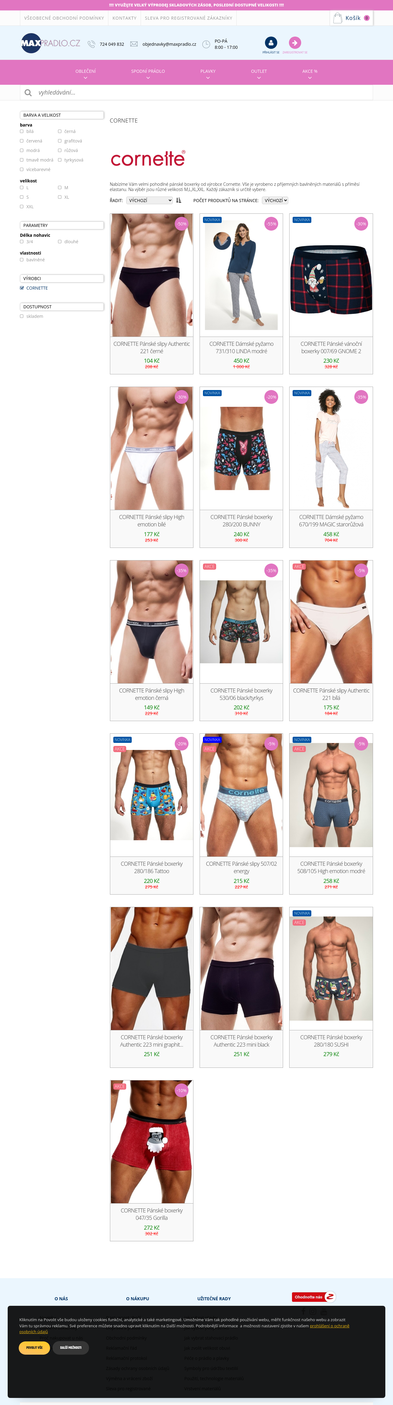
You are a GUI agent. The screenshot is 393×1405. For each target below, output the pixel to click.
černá (70, 131)
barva (26, 125)
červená (34, 141)
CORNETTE (37, 288)
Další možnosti (71, 1347)
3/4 (29, 241)
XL (66, 197)
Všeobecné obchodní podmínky (64, 18)
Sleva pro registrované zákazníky (188, 18)
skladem (34, 316)
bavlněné (35, 260)
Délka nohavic (35, 235)
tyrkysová (74, 160)
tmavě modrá (39, 160)
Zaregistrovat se (294, 45)
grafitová (73, 141)
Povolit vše (34, 1347)
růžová (71, 150)
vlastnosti (30, 253)
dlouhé (71, 241)
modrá (33, 150)
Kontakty (124, 18)
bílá (29, 131)
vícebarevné (38, 169)
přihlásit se (271, 45)
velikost (28, 181)
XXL (29, 206)
